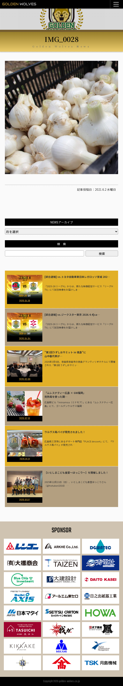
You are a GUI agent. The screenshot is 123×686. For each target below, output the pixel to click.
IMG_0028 (61, 39)
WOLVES (19, 4)
